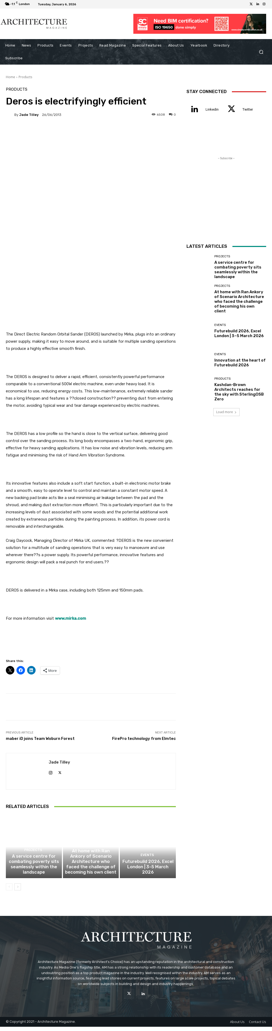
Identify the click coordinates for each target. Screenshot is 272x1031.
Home (10, 77)
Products (25, 77)
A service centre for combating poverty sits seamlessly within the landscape (33, 869)
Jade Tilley (29, 114)
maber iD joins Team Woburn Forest (40, 738)
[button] (261, 52)
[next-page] (17, 891)
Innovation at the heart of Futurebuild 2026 (240, 362)
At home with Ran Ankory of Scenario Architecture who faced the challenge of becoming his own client (91, 867)
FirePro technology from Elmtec (144, 738)
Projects (33, 856)
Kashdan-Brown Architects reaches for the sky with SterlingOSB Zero (239, 391)
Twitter (248, 109)
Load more (226, 412)
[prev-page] (9, 891)
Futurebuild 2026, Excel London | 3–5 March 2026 (148, 874)
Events (147, 866)
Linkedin (212, 109)
